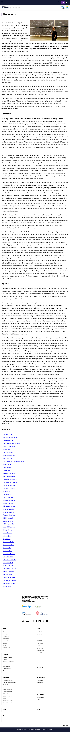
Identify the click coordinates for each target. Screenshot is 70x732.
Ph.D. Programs (40, 697)
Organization (6, 636)
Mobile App (39, 670)
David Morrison (8, 503)
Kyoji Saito (6, 539)
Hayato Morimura (9, 500)
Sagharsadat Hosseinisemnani (13, 461)
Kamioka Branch (7, 640)
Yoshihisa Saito (8, 542)
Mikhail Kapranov (9, 473)
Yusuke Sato (7, 551)
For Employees (41, 677)
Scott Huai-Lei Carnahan (11, 443)
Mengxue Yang (8, 575)
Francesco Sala (8, 545)
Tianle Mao (7, 494)
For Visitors (40, 668)
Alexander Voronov (9, 569)
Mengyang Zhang (9, 584)
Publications (5, 664)
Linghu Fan (7, 449)
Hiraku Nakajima (8, 512)
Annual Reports (6, 670)
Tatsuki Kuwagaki (9, 488)
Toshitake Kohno (9, 485)
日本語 (66, 2)
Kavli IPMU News (40, 645)
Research (5, 654)
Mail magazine (40, 652)
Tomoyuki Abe (8, 434)
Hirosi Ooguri (7, 530)
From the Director (7, 631)
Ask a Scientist (40, 648)
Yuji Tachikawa (8, 557)
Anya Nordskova (8, 521)
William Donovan (9, 446)
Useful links (39, 699)
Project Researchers (7, 689)
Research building (7, 647)
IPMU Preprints (6, 666)
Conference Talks (7, 668)
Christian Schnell (9, 554)
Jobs (4, 709)
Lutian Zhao (7, 587)
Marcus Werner (8, 572)
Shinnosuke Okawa (9, 524)
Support (39, 716)
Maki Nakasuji (8, 518)
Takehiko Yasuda (9, 578)
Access (5, 716)
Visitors (4, 698)
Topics (38, 654)
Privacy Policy (65, 725)
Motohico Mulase (9, 506)
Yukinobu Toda (8, 563)
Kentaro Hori (7, 458)
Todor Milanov (8, 497)
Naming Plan (39, 719)
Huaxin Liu (6, 491)
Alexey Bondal (8, 440)
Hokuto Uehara (8, 566)
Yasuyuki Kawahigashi (10, 479)
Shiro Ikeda (7, 467)
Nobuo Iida (7, 464)
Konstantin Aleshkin (10, 437)
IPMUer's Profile (40, 650)
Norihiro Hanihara (9, 455)
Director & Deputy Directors (9, 682)
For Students (40, 694)
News (38, 629)
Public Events (40, 643)
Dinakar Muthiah (8, 509)
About (4, 629)
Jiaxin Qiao (7, 536)
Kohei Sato (7, 548)
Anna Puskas (7, 533)
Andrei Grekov (8, 452)
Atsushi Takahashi (9, 560)
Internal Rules (40, 682)
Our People (6, 677)
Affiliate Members (7, 693)
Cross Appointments (7, 691)
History (4, 645)
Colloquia (5, 659)
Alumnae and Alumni (7, 700)
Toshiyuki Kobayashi (10, 482)
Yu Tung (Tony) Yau (9, 580)
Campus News (40, 634)
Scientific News (40, 631)
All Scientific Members (8, 680)
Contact (5, 643)
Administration (6, 638)
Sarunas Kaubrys (9, 476)
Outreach (39, 640)
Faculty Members (7, 684)
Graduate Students (7, 696)
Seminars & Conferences (8, 661)
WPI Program (6, 634)
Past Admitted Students (8, 702)
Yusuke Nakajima (9, 515)
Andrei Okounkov (9, 527)
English (63, 2)
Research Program (7, 657)
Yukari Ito (6, 470)
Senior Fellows (6, 687)
